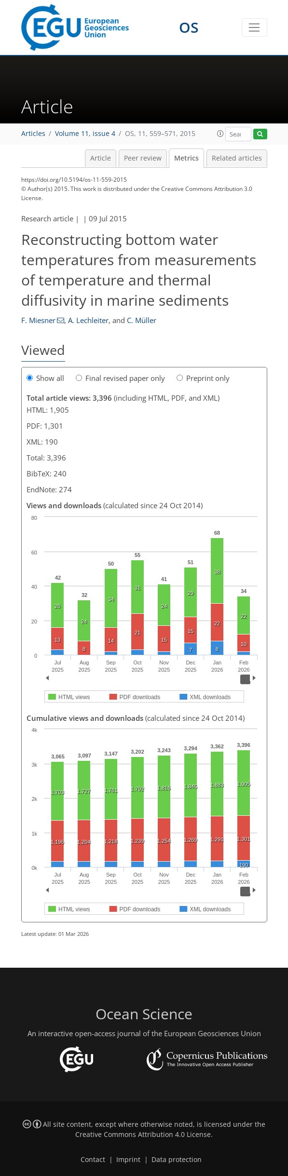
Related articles (237, 158)
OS (189, 27)
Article (100, 158)
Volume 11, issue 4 (85, 133)
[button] (220, 133)
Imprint (128, 1159)
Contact (93, 1159)
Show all (45, 378)
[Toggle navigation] (254, 27)
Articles (33, 133)
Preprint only (203, 378)
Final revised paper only (120, 378)
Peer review (143, 158)
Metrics (186, 158)
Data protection (176, 1159)
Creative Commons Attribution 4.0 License (143, 1134)
